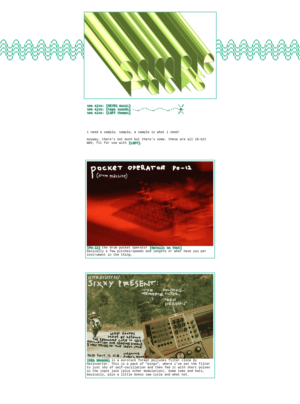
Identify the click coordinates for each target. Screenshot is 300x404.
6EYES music (118, 106)
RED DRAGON (98, 369)
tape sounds (118, 110)
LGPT (134, 148)
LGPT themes (118, 115)
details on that (165, 254)
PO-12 (93, 254)
